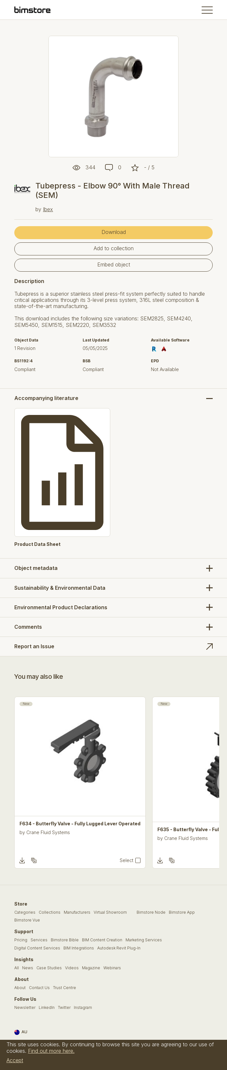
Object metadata (36, 568)
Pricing (20, 940)
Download (113, 232)
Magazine (91, 968)
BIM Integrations (78, 948)
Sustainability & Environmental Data (59, 588)
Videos (72, 968)
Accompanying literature (46, 398)
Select (126, 860)
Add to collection (114, 248)
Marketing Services (144, 940)
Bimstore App (182, 912)
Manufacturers (77, 912)
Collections (49, 912)
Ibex (48, 209)
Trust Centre (64, 988)
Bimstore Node (151, 912)
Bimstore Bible (65, 940)
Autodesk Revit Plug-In (118, 948)
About (20, 988)
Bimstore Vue (27, 920)
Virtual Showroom (110, 912)
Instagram (83, 1007)
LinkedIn (47, 1007)
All (16, 968)
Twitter (64, 1007)
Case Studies (49, 968)
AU (20, 1032)
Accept (15, 1060)
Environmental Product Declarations (60, 607)
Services (39, 940)
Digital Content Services (37, 948)
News (27, 968)
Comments (28, 627)
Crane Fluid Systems (48, 832)
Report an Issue (34, 646)
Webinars (112, 968)
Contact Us (39, 988)
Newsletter (24, 1007)
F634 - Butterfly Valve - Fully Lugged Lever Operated (80, 823)
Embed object (113, 264)
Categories (24, 912)
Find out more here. (51, 1051)
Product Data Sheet (37, 544)
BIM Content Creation (102, 940)
